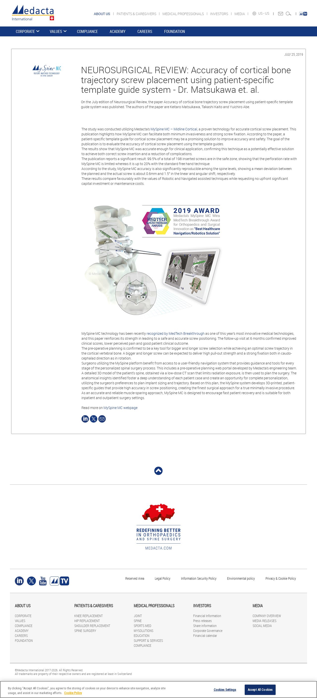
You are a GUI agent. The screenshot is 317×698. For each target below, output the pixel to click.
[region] (158, 689)
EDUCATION (141, 635)
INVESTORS (219, 13)
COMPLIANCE (87, 31)
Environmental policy (241, 578)
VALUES (56, 31)
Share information (205, 625)
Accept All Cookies (260, 690)
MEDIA (240, 13)
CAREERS (144, 31)
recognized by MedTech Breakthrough (176, 333)
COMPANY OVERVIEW (267, 615)
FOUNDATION (174, 31)
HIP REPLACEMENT (87, 620)
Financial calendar (205, 635)
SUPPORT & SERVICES (148, 640)
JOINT (138, 615)
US (267, 13)
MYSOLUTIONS (143, 630)
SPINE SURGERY (85, 630)
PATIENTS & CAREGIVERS (137, 13)
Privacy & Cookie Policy (280, 578)
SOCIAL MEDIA (262, 625)
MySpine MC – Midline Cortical (174, 129)
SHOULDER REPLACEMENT (92, 625)
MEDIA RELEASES (264, 620)
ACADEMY (118, 31)
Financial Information (207, 615)
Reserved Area (134, 578)
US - (261, 13)
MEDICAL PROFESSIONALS (183, 13)
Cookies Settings (225, 690)
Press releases (202, 620)
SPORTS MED (142, 625)
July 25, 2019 (293, 54)
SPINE (138, 620)
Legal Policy (162, 578)
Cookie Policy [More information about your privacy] (73, 693)
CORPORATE (25, 31)
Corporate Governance (207, 630)
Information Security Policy (198, 578)
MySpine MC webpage (120, 407)
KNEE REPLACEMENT (88, 615)
